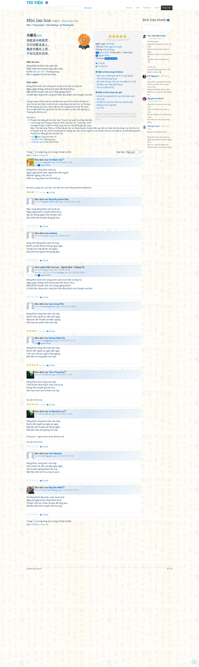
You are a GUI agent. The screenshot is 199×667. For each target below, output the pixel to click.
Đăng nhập (167, 8)
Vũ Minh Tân (56, 255)
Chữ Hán (110, 79)
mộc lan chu (39, 142)
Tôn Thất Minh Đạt (156, 98)
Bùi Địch (109, 123)
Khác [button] (157, 8)
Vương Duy (110, 114)
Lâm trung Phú (56, 399)
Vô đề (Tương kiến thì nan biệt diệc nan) (116, 131)
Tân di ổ (100, 114)
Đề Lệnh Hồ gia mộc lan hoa (110, 117)
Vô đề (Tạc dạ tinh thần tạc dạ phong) (114, 137)
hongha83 (108, 149)
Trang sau (35, 251)
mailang (53, 329)
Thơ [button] (137, 8)
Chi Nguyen (152, 138)
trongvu (45, 365)
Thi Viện (35, 2)
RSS (169, 665)
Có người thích (43, 261)
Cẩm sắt (100, 134)
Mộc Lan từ (102, 111)
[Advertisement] (99, 30)
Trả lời (102, 98)
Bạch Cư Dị (130, 117)
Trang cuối (44, 251)
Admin (118, 152)
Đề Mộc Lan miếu (105, 120)
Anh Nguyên (55, 549)
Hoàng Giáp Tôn (57, 433)
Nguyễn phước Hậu (59, 295)
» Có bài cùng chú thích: (43, 197)
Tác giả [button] (129, 8)
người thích (103, 91)
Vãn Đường (108, 85)
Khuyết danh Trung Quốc (120, 111)
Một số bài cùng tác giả (109, 128)
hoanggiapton (48, 436)
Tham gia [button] (147, 8)
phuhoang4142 (48, 402)
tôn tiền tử (46, 470)
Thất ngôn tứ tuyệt (113, 82)
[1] (29, 186)
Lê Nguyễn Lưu (57, 507)
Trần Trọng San (57, 468)
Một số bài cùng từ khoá (109, 107)
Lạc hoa (100, 143)
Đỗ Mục (118, 120)
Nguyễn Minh (57, 583)
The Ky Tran (153, 188)
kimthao (45, 331)
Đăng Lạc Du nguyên (106, 140)
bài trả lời (102, 88)
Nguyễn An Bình (155, 160)
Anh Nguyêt (47, 552)
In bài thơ (103, 101)
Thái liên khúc (38, 199)
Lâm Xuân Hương (49, 586)
